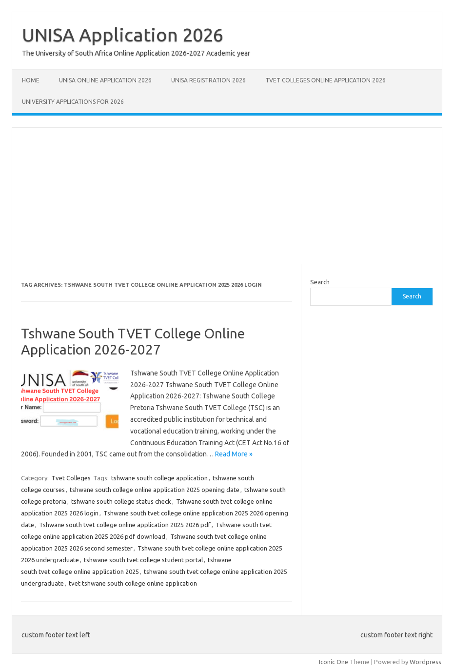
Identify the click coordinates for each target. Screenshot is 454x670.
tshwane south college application (159, 477)
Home (30, 80)
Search (320, 281)
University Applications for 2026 (73, 102)
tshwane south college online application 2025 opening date (154, 489)
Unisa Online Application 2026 (105, 80)
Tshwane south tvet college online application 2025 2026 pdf (125, 524)
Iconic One (333, 661)
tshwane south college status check (121, 501)
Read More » (234, 454)
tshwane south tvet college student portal (143, 559)
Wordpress (425, 661)
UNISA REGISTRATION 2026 (208, 80)
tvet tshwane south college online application (133, 583)
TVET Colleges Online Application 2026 (325, 80)
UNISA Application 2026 (122, 34)
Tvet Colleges (71, 477)
